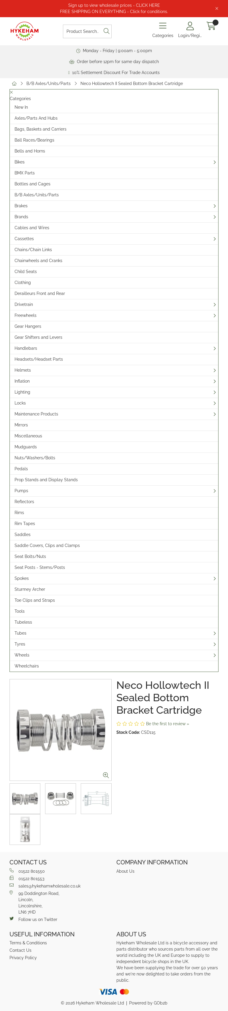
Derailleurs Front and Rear (40, 293)
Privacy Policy (23, 957)
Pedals (21, 468)
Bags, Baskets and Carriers (40, 129)
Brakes (21, 205)
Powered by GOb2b (148, 1003)
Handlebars (26, 348)
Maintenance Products (36, 414)
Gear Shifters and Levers (38, 337)
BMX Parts (25, 173)
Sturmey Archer (30, 589)
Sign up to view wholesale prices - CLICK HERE (114, 5)
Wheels (22, 655)
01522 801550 (27, 871)
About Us (125, 871)
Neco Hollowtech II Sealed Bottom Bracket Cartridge (131, 83)
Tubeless (23, 622)
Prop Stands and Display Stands (46, 479)
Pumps (21, 490)
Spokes (22, 578)
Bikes (20, 162)
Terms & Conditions (28, 943)
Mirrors (21, 425)
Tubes (20, 633)
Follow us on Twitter (33, 919)
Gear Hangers (28, 326)
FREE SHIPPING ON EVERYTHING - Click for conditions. (114, 11)
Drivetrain (24, 304)
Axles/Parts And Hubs (36, 118)
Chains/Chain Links (33, 249)
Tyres (20, 644)
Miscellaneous (28, 436)
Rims (19, 512)
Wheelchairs (27, 666)
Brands (21, 216)
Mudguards (26, 446)
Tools (20, 611)
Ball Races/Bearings (34, 140)
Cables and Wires (32, 227)
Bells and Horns (30, 151)
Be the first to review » (167, 723)
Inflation (22, 381)
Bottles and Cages (32, 184)
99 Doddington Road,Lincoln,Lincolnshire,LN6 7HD (34, 902)
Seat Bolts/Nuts (30, 556)
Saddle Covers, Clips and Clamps (47, 545)
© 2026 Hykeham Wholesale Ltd (92, 1003)
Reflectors (24, 501)
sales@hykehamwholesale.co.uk (45, 885)
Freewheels (26, 315)
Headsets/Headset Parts (39, 359)
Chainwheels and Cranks (38, 260)
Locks (20, 403)
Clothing (23, 282)
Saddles (23, 534)
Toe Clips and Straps (35, 600)
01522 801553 (27, 878)
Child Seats (26, 271)
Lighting (22, 392)
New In (21, 107)
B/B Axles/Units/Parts (48, 83)
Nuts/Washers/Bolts (35, 457)
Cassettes (24, 238)
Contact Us (20, 950)
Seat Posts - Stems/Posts (40, 567)
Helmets (23, 370)
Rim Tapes (25, 523)
